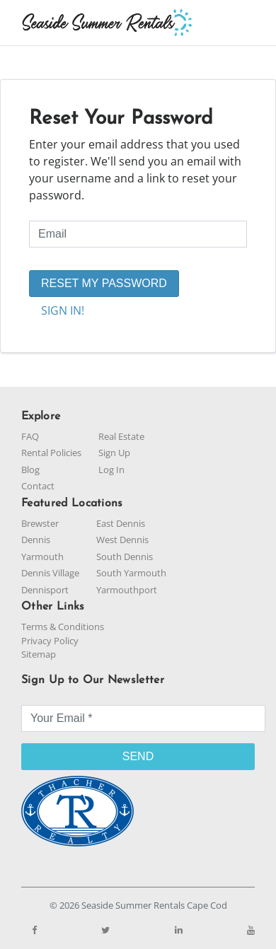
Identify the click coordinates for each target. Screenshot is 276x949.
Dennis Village (50, 572)
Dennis (35, 539)
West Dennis (122, 539)
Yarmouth (42, 556)
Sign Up (114, 452)
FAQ (30, 436)
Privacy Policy (50, 640)
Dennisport (45, 589)
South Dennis (124, 556)
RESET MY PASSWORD (104, 283)
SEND (138, 756)
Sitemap (38, 654)
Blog (30, 469)
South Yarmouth (131, 572)
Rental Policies (51, 452)
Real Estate (121, 436)
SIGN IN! (62, 310)
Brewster (40, 523)
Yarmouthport (126, 589)
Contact (37, 485)
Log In (111, 469)
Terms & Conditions (62, 626)
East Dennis (120, 523)
